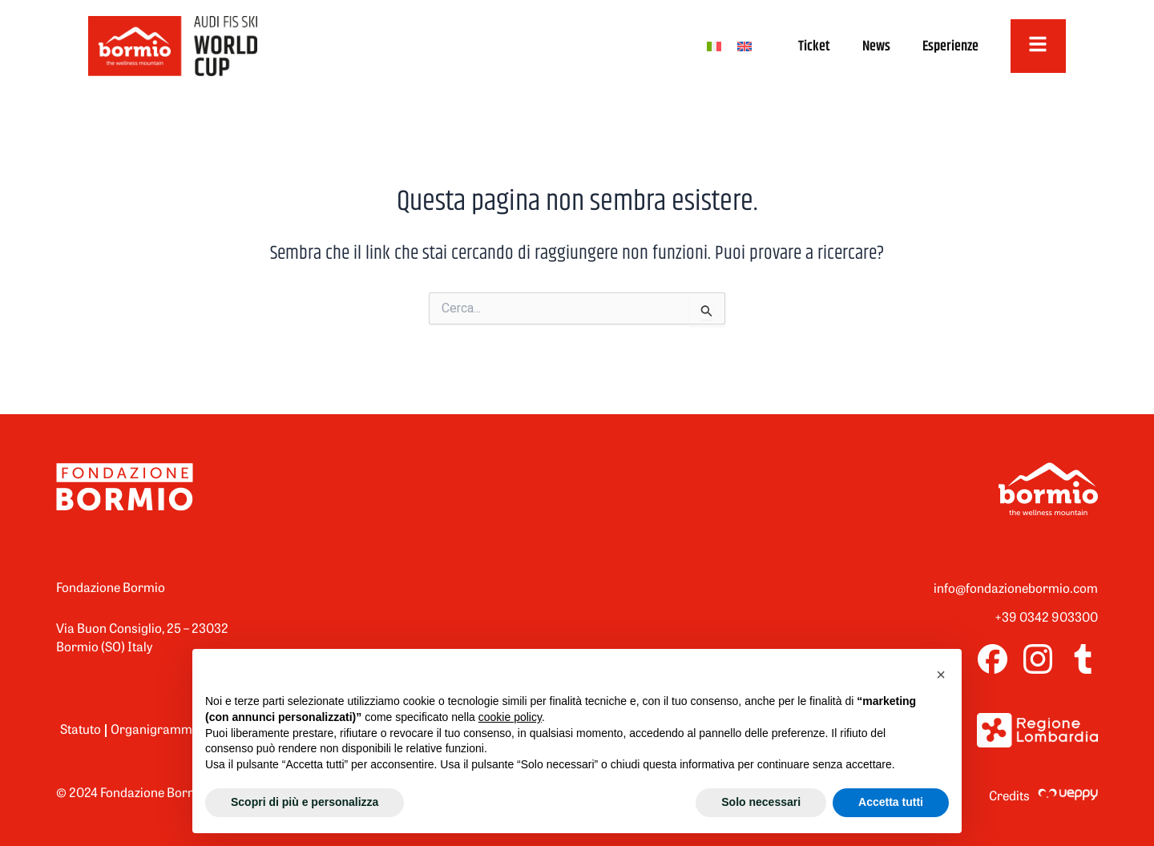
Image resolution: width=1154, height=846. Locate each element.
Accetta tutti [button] (890, 802)
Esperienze (948, 46)
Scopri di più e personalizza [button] (304, 802)
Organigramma (155, 730)
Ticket (812, 46)
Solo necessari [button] (761, 802)
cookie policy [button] (510, 717)
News (874, 46)
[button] (941, 674)
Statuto (80, 730)
